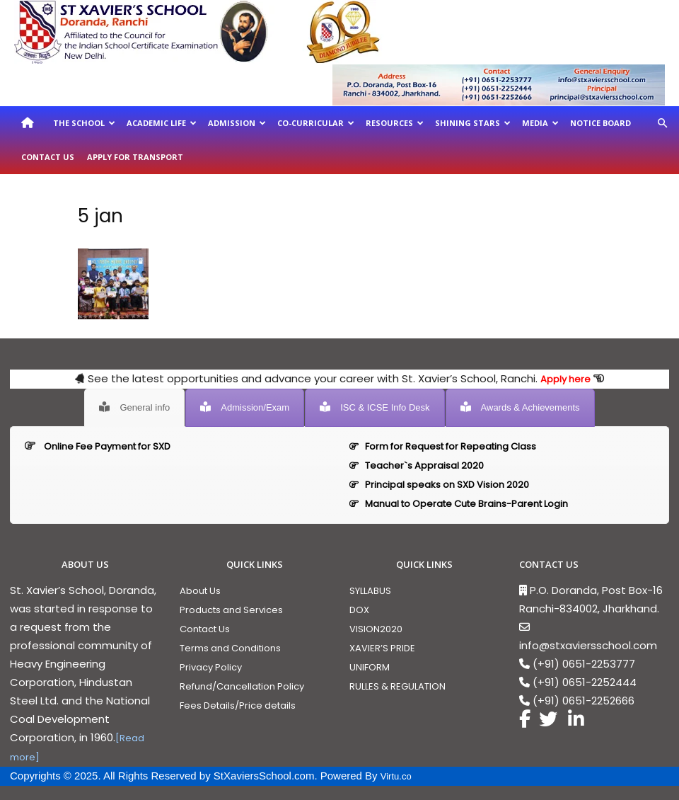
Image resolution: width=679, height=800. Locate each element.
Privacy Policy (211, 667)
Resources (395, 123)
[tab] (134, 408)
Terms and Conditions (230, 648)
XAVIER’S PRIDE (382, 648)
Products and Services (231, 610)
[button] (662, 124)
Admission (237, 123)
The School (84, 123)
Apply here (565, 379)
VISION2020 (375, 629)
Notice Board (600, 123)
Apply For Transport (135, 157)
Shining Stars (473, 123)
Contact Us (47, 157)
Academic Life (162, 123)
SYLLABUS (370, 591)
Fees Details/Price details (238, 705)
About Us (200, 591)
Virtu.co (396, 776)
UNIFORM (369, 667)
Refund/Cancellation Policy (242, 686)
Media (540, 123)
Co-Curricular (315, 123)
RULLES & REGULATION (397, 686)
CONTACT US (549, 564)
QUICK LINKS (254, 564)
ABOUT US (85, 564)
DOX (359, 610)
